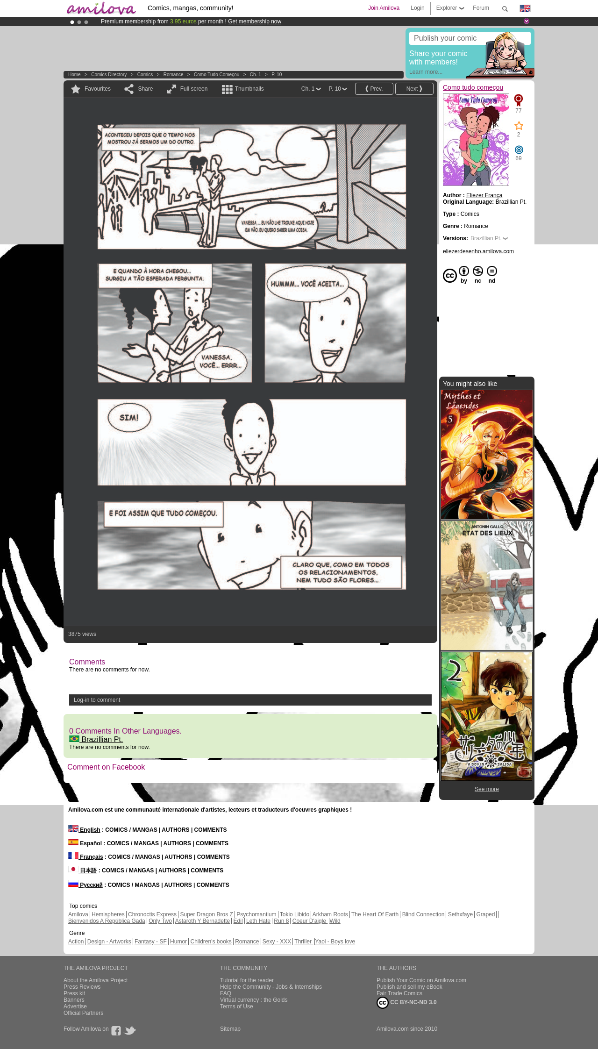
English (84, 830)
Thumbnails (249, 89)
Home (74, 74)
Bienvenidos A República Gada (106, 921)
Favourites (98, 89)
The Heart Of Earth (375, 914)
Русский (85, 885)
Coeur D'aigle (310, 921)
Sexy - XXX (277, 941)
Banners (74, 1000)
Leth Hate (258, 921)
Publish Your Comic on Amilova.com (421, 980)
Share (145, 89)
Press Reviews (82, 987)
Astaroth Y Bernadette (202, 921)
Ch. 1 (255, 74)
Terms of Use (236, 1006)
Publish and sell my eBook (409, 987)
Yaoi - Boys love (335, 941)
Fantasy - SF (151, 941)
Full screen (194, 89)
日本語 (82, 870)
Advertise (75, 1006)
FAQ (225, 993)
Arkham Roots (330, 914)
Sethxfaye (460, 914)
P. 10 (276, 74)
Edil (238, 921)
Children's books (210, 941)
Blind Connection (423, 914)
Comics (145, 74)
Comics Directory (109, 74)
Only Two (160, 921)
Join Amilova (383, 8)
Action (76, 941)
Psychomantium (256, 914)
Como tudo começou (216, 74)
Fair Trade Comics (399, 993)
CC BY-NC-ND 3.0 (407, 1003)
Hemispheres (108, 914)
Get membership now (254, 21)
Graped (485, 914)
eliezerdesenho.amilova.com (478, 251)
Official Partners (83, 1013)
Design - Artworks (109, 941)
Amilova (78, 914)
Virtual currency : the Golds (254, 1000)
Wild (334, 921)
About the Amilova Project (96, 980)
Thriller (303, 941)
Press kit (74, 993)
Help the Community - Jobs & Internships (271, 987)
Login (417, 8)
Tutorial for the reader (247, 980)
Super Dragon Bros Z (206, 914)
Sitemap (230, 1029)
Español (85, 843)
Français (85, 857)
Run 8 (281, 921)
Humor (178, 941)
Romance (174, 74)
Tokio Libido (294, 914)
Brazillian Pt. (96, 739)
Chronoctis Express (152, 914)
